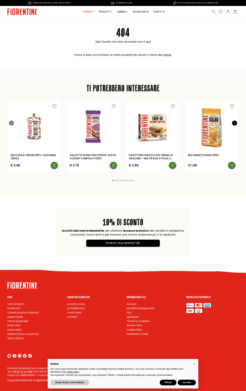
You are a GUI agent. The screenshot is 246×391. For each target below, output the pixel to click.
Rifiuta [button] (168, 382)
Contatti (159, 11)
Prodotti (104, 11)
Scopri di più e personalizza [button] (69, 382)
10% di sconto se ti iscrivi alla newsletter (198, 3)
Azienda (121, 11)
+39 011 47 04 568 (22, 371)
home (167, 55)
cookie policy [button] (73, 372)
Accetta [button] (187, 382)
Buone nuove (141, 11)
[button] (11, 123)
